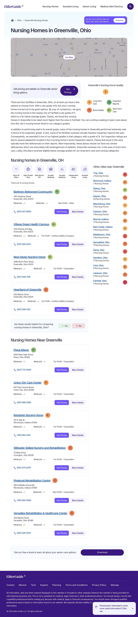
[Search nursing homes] (130, 6)
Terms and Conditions (76, 585)
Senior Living (89, 6)
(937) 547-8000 (22, 211)
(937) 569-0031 (22, 244)
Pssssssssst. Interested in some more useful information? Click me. (114, 608)
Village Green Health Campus (31, 224)
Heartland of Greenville (27, 289)
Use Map (69, 57)
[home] (13, 6)
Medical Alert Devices (111, 6)
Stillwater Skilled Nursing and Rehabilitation (40, 447)
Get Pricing (69, 90)
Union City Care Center (28, 382)
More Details (77, 211)
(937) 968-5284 (22, 402)
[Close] (133, 608)
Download (119, 20)
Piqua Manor (21, 350)
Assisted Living (70, 6)
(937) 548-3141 (22, 309)
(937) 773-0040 (22, 370)
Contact (10, 585)
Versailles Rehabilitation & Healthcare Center (40, 513)
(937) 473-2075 (22, 467)
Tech (33, 585)
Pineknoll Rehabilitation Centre (32, 480)
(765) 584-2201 (22, 435)
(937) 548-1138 (22, 277)
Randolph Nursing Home (28, 415)
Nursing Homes (50, 6)
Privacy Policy (99, 585)
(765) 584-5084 (22, 500)
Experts (44, 585)
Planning (56, 585)
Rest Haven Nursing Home (30, 257)
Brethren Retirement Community (33, 191)
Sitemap (115, 585)
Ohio (19, 20)
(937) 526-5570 (22, 533)
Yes (64, 325)
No (79, 325)
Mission (23, 585)
